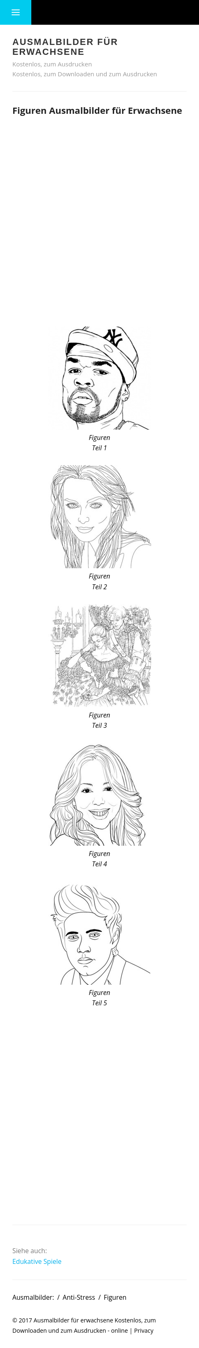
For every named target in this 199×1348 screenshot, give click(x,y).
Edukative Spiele (36, 1261)
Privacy (144, 1330)
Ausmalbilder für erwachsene (73, 1320)
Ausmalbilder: (33, 1297)
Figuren (115, 1297)
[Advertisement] (99, 220)
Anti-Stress (79, 1297)
